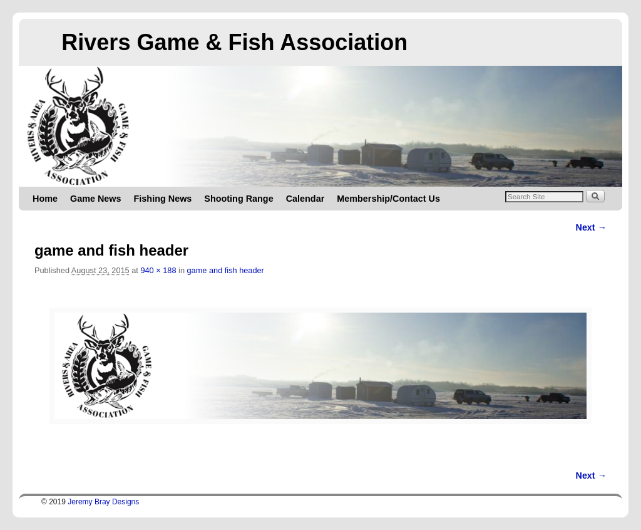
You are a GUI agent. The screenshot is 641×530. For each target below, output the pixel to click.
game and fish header (225, 270)
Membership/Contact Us (388, 199)
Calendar (305, 199)
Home (45, 199)
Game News (95, 199)
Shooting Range (238, 199)
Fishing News (163, 199)
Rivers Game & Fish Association (234, 42)
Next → (591, 227)
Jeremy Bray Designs (103, 501)
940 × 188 (158, 270)
